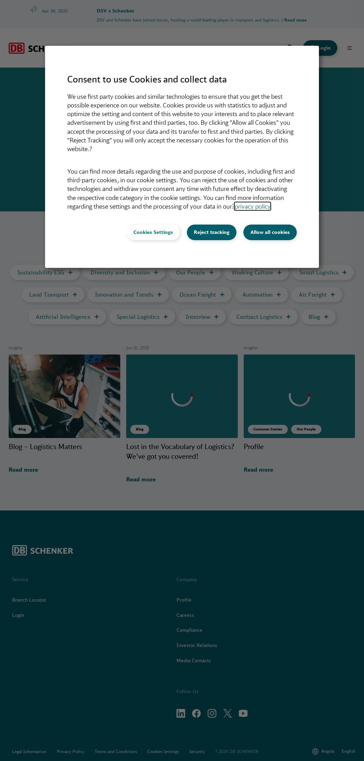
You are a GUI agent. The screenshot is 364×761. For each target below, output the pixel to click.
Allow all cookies (270, 232)
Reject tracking (211, 232)
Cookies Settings (153, 232)
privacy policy (252, 206)
